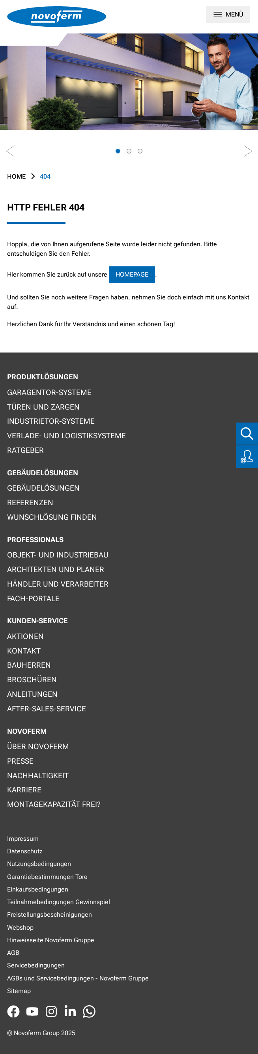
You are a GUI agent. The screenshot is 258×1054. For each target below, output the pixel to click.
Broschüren (32, 679)
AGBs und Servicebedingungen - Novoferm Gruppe (78, 978)
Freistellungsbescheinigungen (49, 914)
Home (16, 176)
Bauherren (29, 665)
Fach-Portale (33, 598)
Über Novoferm (38, 746)
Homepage (132, 274)
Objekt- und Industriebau (57, 554)
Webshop (20, 927)
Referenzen (30, 502)
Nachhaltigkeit (38, 775)
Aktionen (25, 636)
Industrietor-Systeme (51, 421)
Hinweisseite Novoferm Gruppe (50, 940)
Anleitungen (32, 694)
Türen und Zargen (43, 407)
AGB (13, 952)
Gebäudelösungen (43, 488)
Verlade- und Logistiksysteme (66, 435)
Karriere (24, 789)
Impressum (23, 838)
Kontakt (24, 650)
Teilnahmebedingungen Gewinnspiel (58, 902)
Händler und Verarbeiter (57, 584)
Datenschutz (25, 851)
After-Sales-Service (46, 708)
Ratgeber (25, 450)
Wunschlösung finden (52, 517)
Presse (20, 761)
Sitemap (19, 991)
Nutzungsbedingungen (39, 864)
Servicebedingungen (36, 965)
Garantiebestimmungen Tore (47, 876)
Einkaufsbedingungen (37, 889)
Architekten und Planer (55, 569)
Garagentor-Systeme (49, 392)
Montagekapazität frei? (54, 804)
